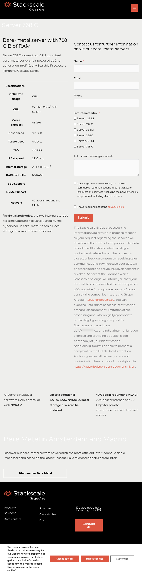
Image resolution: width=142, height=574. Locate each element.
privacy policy (116, 207)
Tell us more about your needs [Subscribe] (93, 156)
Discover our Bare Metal (35, 473)
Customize (122, 559)
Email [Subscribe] (77, 78)
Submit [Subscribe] (83, 218)
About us (45, 508)
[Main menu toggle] (134, 8)
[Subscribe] (75, 118)
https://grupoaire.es (99, 299)
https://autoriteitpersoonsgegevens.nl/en (104, 366)
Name (78, 61)
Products (10, 508)
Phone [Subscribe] (78, 95)
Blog (42, 520)
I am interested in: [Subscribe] (85, 113)
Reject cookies (94, 559)
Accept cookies (65, 559)
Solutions (10, 513)
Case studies (47, 514)
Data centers (12, 519)
